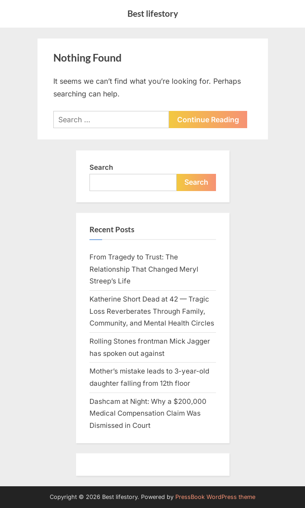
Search (101, 167)
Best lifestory (152, 13)
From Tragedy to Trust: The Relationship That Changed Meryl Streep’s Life (143, 269)
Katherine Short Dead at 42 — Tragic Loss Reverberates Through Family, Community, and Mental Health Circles (151, 311)
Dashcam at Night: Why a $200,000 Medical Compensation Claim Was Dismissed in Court (147, 413)
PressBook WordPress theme (215, 497)
